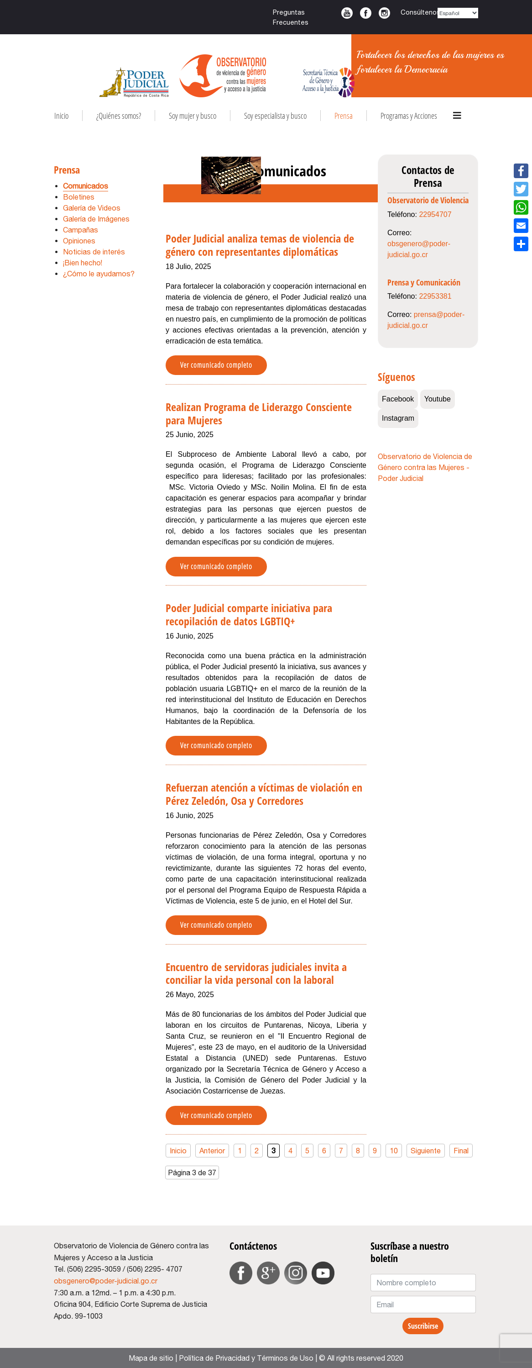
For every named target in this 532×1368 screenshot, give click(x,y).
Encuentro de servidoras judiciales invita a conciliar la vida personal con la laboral (256, 973)
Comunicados (85, 186)
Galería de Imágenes (96, 219)
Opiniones (79, 241)
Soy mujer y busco (192, 115)
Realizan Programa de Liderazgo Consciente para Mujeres (259, 413)
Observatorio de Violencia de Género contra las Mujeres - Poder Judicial (425, 467)
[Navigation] (457, 115)
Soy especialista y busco (275, 115)
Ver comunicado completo (216, 365)
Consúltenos (420, 12)
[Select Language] (458, 13)
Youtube (347, 13)
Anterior (212, 1150)
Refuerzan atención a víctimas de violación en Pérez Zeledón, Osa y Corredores (264, 794)
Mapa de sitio (151, 1358)
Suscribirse (423, 1326)
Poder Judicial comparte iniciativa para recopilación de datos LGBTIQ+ (249, 614)
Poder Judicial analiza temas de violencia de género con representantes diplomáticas (260, 245)
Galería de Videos (91, 208)
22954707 (435, 214)
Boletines (78, 197)
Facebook (365, 13)
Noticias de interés (94, 252)
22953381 (435, 296)
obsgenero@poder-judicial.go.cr (105, 1281)
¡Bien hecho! (82, 263)
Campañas (80, 230)
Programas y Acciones (409, 115)
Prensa (343, 115)
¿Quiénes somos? (118, 115)
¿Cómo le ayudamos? (99, 273)
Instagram (384, 13)
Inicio (61, 115)
